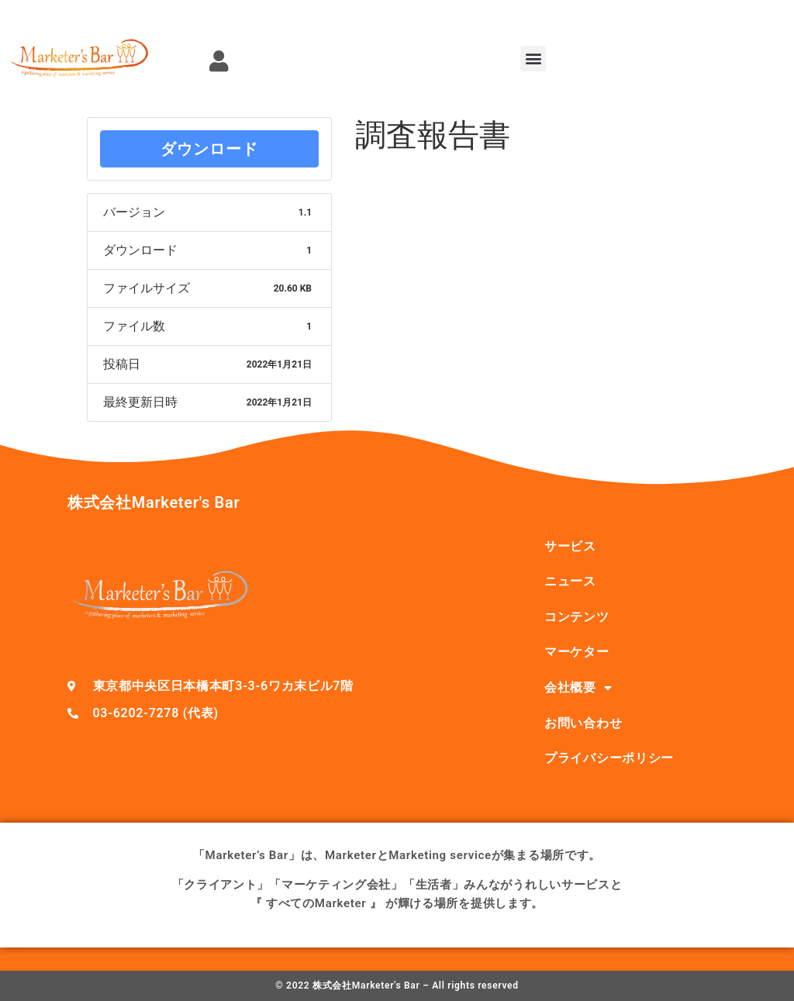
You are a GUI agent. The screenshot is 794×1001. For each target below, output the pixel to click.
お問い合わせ (583, 723)
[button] (533, 58)
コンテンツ (576, 616)
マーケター (576, 651)
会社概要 (578, 688)
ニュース (570, 581)
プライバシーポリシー (609, 758)
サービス (570, 546)
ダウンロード (209, 149)
